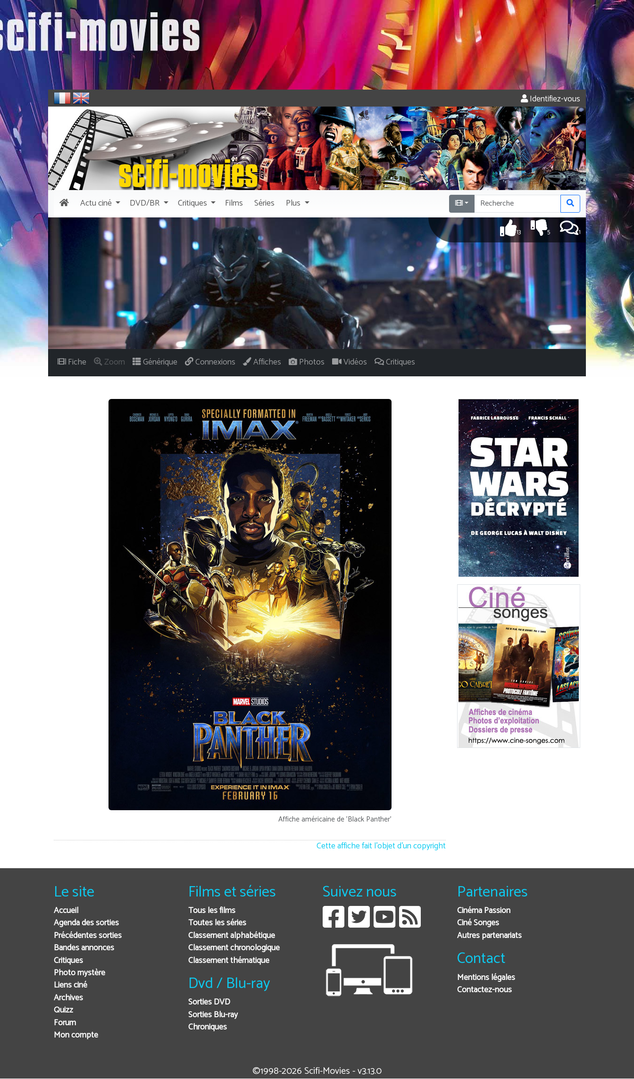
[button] (99, 204)
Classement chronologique (234, 948)
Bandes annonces (84, 948)
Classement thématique (228, 961)
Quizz (63, 1010)
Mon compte (76, 1035)
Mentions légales (486, 978)
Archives (68, 998)
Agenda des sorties (86, 923)
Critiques (68, 961)
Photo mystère (79, 973)
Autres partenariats (489, 936)
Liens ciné (70, 985)
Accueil (66, 911)
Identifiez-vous (550, 99)
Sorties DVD (209, 1002)
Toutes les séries (217, 923)
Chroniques (207, 1027)
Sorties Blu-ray (213, 1015)
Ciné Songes (478, 923)
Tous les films (211, 911)
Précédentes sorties (88, 936)
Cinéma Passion (483, 911)
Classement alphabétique (231, 936)
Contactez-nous (484, 990)
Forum (65, 1023)
